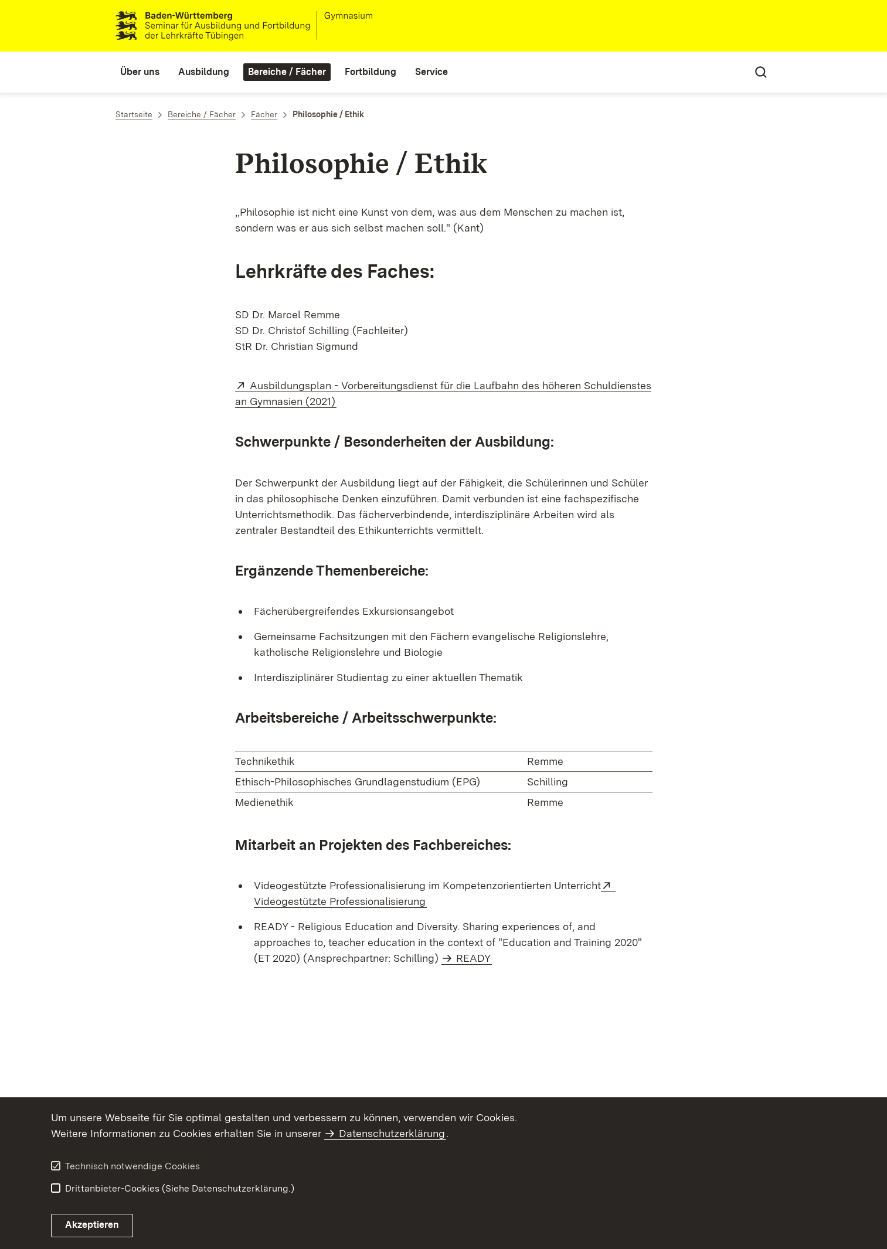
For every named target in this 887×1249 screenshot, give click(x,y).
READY (473, 958)
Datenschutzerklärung (392, 1133)
